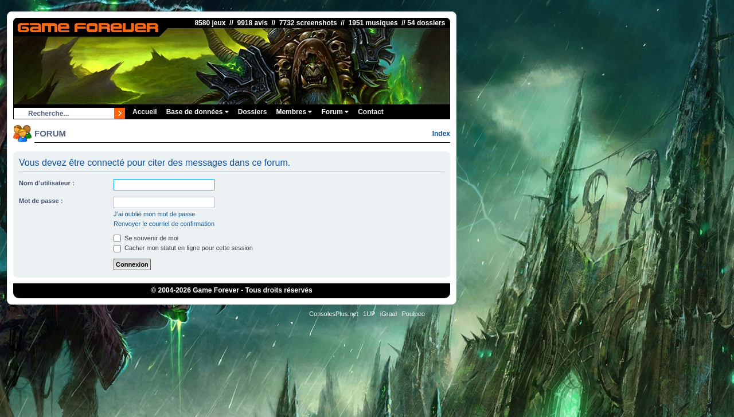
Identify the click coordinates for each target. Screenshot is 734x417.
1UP (369, 313)
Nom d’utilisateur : (47, 183)
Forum (335, 112)
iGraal (388, 313)
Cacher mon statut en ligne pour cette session (183, 247)
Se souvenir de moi (146, 238)
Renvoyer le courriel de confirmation (164, 223)
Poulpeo (413, 313)
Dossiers (252, 112)
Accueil (144, 112)
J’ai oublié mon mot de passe (154, 214)
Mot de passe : (41, 200)
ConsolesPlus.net (333, 313)
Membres (294, 112)
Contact (371, 112)
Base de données (197, 112)
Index (441, 134)
